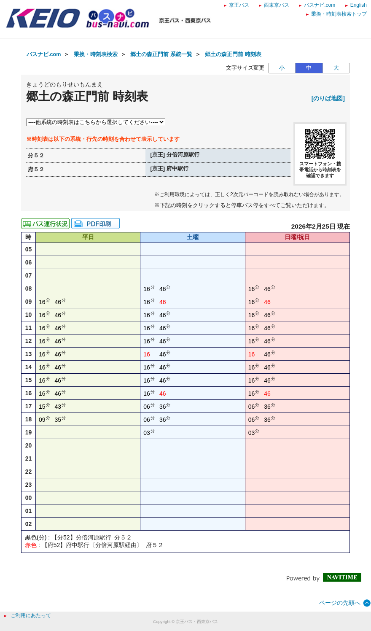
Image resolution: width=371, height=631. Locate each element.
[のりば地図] (328, 98)
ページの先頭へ (339, 602)
